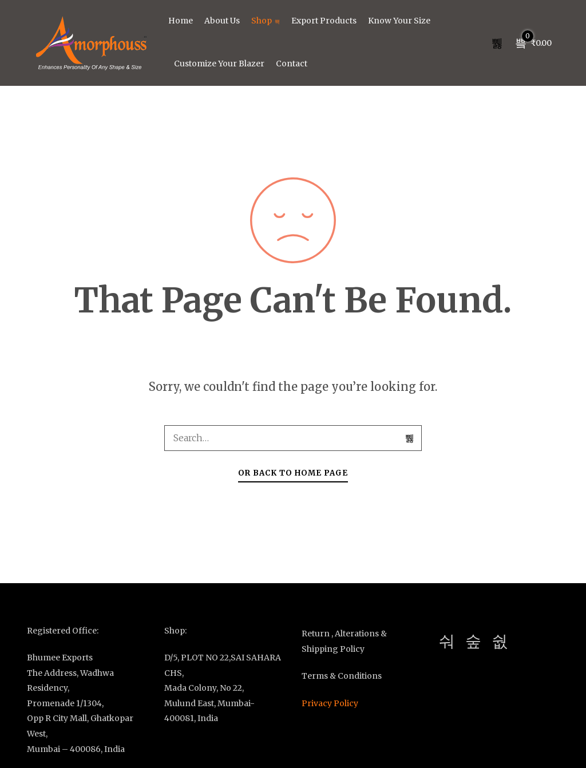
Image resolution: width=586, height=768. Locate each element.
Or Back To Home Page (293, 473)
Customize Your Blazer (219, 63)
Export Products (324, 20)
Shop (265, 20)
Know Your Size (399, 20)
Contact (291, 63)
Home (180, 20)
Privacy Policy (330, 703)
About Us (222, 20)
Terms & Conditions (342, 676)
